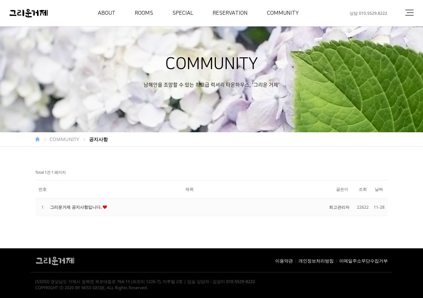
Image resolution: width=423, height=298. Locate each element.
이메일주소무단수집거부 (363, 261)
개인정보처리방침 (316, 261)
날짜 (379, 189)
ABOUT (106, 13)
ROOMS (144, 13)
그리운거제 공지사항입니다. (76, 207)
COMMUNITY (283, 13)
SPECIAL (182, 13)
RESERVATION (230, 13)
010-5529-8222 (240, 281)
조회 (363, 189)
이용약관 (284, 261)
